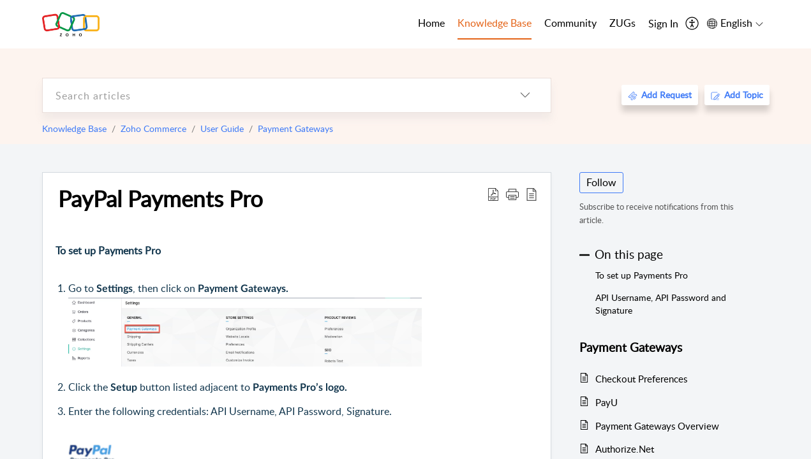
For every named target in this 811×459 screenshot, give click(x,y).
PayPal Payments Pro (160, 198)
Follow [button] (601, 182)
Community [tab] (570, 23)
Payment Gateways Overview (657, 425)
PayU (606, 402)
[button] (512, 194)
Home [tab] (431, 23)
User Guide (222, 128)
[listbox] (525, 95)
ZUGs (622, 23)
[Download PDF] (493, 194)
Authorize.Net (624, 448)
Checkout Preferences (641, 378)
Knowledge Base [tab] (495, 23)
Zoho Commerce (153, 128)
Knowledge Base (74, 128)
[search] (271, 95)
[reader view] (531, 194)
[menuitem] (663, 24)
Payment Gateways (295, 128)
